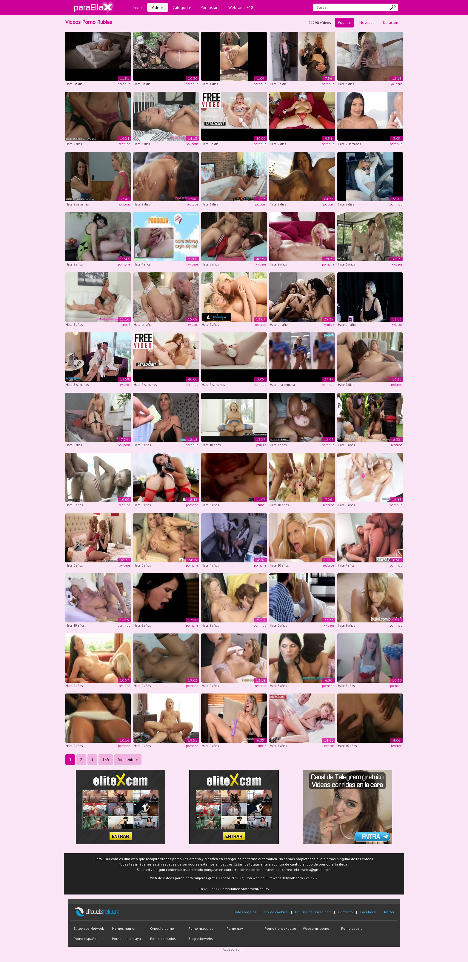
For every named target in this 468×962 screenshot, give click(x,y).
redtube (124, 144)
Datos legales (244, 912)
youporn (396, 84)
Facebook (368, 912)
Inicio (137, 7)
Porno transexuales (281, 928)
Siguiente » (128, 759)
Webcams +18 (240, 7)
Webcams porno (316, 928)
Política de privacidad (313, 912)
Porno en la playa (126, 938)
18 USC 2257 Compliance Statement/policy (234, 888)
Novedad (367, 22)
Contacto (345, 912)
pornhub (124, 84)
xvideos (192, 264)
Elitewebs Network (89, 928)
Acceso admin (234, 949)
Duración (390, 22)
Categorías (182, 7)
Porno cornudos (163, 938)
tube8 (126, 325)
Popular (344, 22)
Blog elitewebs (200, 938)
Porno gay (235, 928)
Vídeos (158, 7)
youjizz (329, 325)
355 (105, 759)
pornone (124, 264)
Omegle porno (162, 928)
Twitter (389, 912)
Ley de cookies (276, 912)
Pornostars (210, 7)
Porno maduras (200, 928)
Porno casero (352, 928)
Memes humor (124, 928)
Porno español (86, 938)
